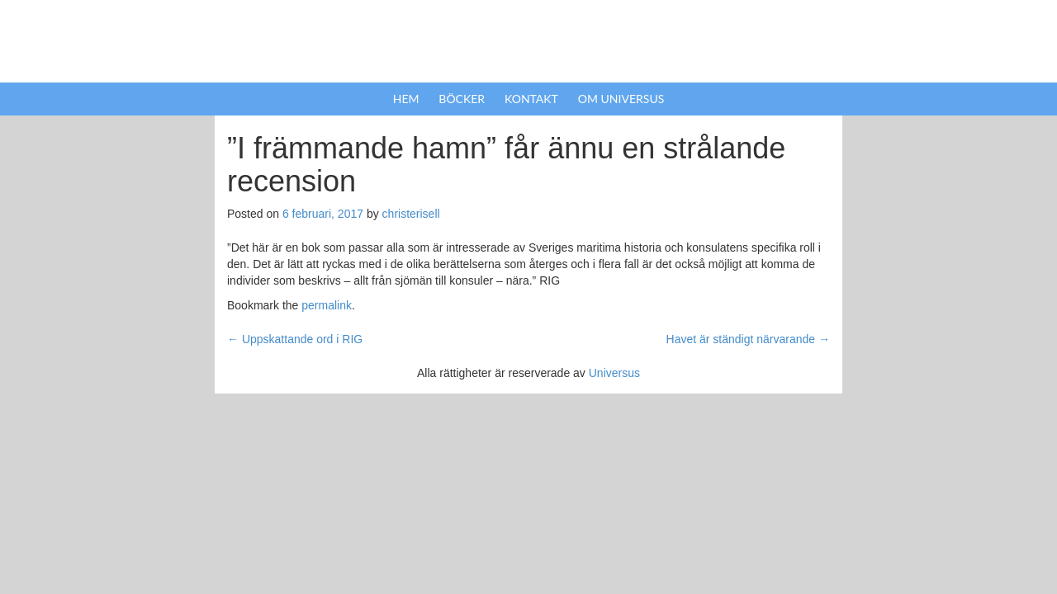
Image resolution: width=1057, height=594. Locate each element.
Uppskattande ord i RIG (295, 339)
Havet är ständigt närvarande (748, 339)
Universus (614, 373)
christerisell (411, 213)
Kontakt (531, 99)
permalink (326, 305)
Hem (406, 99)
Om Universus (621, 99)
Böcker (461, 99)
